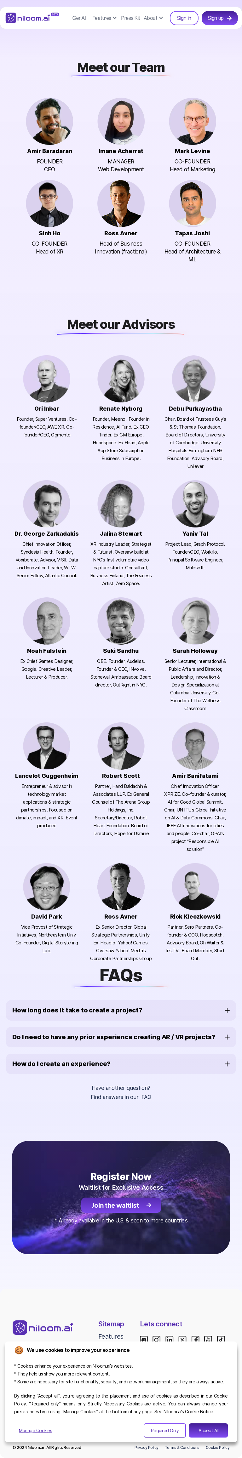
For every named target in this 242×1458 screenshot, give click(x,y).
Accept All (208, 1430)
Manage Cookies (35, 1430)
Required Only (165, 1430)
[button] (105, 18)
